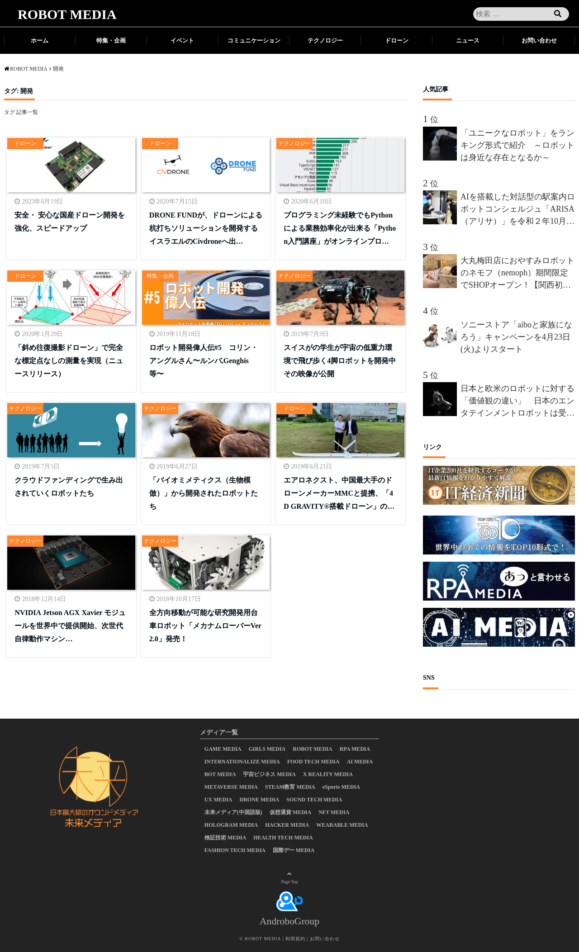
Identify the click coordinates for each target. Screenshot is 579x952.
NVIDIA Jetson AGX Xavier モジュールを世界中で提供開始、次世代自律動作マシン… (70, 626)
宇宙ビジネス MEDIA (269, 774)
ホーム (39, 40)
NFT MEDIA (333, 812)
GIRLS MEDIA (267, 749)
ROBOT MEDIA (67, 14)
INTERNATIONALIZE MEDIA (242, 761)
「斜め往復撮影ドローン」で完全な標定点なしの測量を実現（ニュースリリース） (68, 361)
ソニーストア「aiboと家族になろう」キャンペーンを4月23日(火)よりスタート (516, 337)
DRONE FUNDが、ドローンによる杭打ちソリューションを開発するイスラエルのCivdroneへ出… (205, 228)
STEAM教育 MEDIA (290, 787)
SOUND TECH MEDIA (314, 799)
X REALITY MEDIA (328, 774)
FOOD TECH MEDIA (313, 761)
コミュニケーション (254, 40)
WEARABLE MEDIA (342, 825)
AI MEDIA (359, 761)
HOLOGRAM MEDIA (231, 825)
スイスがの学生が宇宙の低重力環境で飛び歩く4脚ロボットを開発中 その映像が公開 (340, 361)
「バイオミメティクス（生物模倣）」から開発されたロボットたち (203, 493)
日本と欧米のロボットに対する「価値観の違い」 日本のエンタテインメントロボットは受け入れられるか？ (517, 401)
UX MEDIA (218, 799)
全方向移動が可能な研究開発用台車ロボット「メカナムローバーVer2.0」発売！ (205, 626)
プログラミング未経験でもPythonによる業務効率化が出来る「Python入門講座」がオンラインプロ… (340, 228)
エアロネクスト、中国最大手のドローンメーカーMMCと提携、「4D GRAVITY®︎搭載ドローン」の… (339, 493)
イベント (182, 40)
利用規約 (295, 938)
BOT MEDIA (220, 774)
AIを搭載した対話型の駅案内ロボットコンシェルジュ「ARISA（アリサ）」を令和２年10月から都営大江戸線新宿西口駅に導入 (517, 209)
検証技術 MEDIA (225, 837)
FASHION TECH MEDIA (235, 850)
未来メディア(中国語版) (233, 812)
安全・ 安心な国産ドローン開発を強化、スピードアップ (69, 221)
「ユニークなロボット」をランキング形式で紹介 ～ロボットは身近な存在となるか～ (517, 145)
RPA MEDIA (355, 749)
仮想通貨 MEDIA (290, 812)
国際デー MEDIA (293, 850)
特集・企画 (111, 40)
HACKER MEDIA (287, 825)
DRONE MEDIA (260, 799)
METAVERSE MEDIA (231, 787)
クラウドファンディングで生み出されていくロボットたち (68, 486)
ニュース (467, 40)
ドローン (396, 40)
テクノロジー (325, 40)
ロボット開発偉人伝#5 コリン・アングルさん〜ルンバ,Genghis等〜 (203, 361)
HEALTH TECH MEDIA (283, 837)
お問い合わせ (539, 40)
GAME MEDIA (223, 749)
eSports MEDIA (341, 787)
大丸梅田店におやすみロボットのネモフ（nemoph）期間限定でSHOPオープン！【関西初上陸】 (517, 273)
